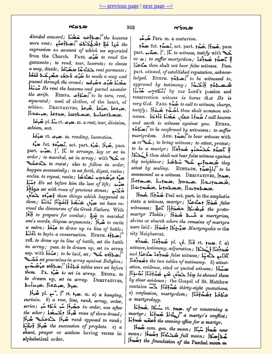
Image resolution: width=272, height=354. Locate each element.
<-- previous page (119, 6)
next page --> (158, 6)
